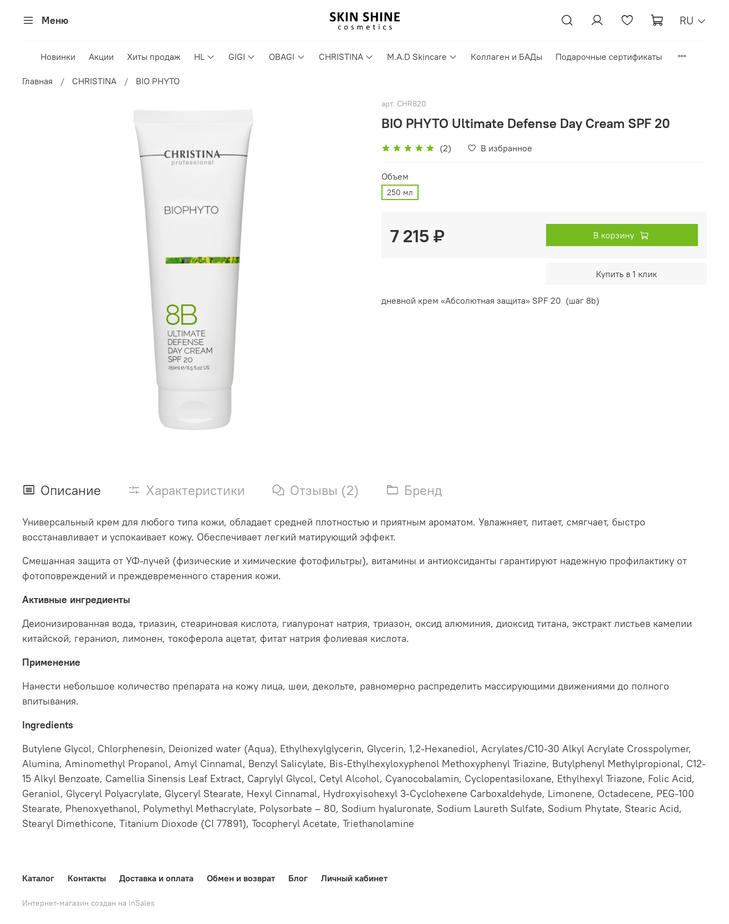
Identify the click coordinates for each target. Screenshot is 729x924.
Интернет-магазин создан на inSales (88, 903)
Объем (395, 176)
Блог (298, 878)
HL (204, 56)
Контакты (87, 878)
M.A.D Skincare (422, 56)
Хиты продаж (154, 56)
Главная (37, 80)
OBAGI (287, 56)
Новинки (57, 56)
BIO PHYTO (158, 80)
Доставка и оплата (156, 878)
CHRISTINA (346, 56)
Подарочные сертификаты (608, 56)
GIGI (242, 56)
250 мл (400, 192)
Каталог (38, 878)
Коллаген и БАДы (506, 56)
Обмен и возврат (241, 878)
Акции (101, 56)
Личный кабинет (354, 878)
